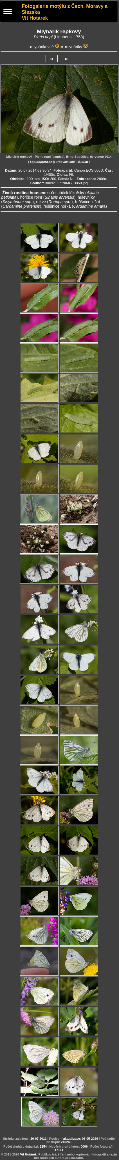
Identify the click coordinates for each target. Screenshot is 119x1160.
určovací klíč (65, 161)
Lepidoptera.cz (41, 161)
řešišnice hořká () (75, 206)
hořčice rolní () (47, 197)
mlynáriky (73, 47)
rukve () (54, 201)
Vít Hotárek (28, 1154)
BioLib (83, 161)
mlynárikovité (42, 47)
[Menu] (8, 12)
